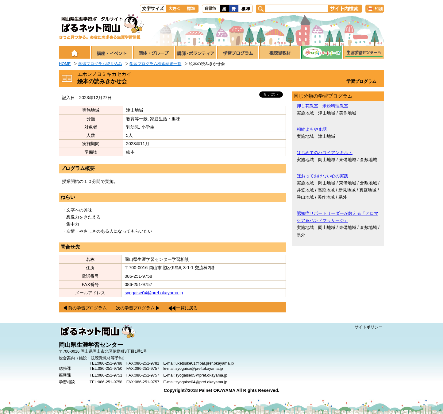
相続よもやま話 (312, 129)
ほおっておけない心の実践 (322, 175)
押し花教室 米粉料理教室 (322, 105)
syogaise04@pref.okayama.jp (154, 292)
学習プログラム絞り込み (100, 63)
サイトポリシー (369, 327)
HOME (65, 63)
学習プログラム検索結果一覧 (155, 63)
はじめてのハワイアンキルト (324, 152)
